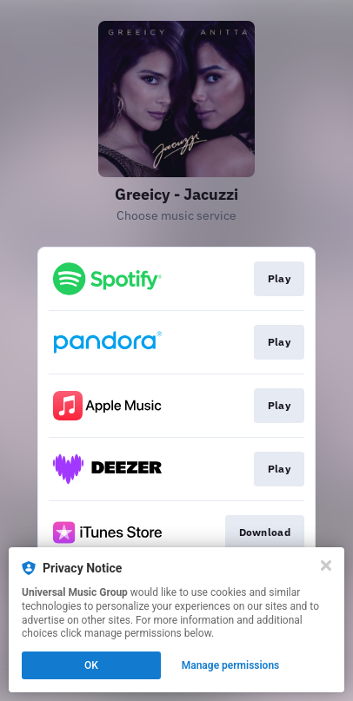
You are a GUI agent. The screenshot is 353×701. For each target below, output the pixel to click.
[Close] (326, 565)
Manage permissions (231, 665)
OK (91, 665)
